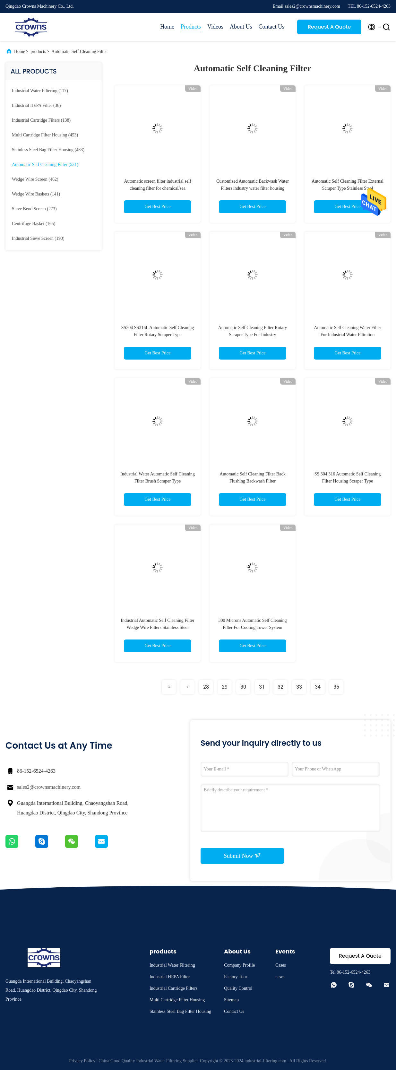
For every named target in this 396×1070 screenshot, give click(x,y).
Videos (215, 26)
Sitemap (231, 999)
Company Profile (239, 965)
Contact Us (272, 26)
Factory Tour (235, 976)
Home (167, 26)
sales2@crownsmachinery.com (49, 787)
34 (318, 687)
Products (191, 26)
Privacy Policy (82, 1060)
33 (299, 687)
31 (262, 687)
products (38, 51)
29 (225, 687)
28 (206, 687)
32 (280, 687)
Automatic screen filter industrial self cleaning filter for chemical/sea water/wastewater (157, 188)
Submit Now (242, 855)
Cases (280, 965)
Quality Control (238, 988)
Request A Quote (329, 26)
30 (243, 687)
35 (336, 687)
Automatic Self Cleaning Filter (79, 51)
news (280, 976)
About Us (241, 26)
